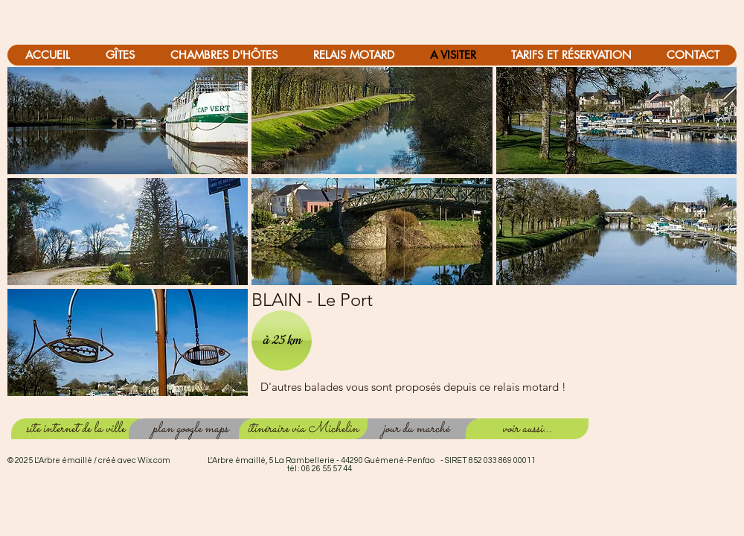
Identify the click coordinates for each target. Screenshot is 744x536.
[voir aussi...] (527, 428)
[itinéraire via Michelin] (303, 428)
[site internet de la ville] (75, 428)
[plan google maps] (190, 428)
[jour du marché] (416, 428)
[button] (127, 120)
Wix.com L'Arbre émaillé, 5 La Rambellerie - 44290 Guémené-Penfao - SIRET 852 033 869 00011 (337, 460)
